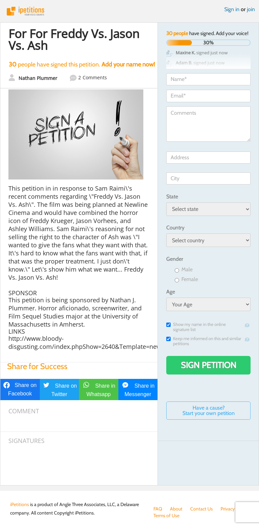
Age (170, 291)
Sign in (231, 9)
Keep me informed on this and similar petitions (203, 341)
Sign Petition (208, 365)
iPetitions (129, 11)
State (172, 196)
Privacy (228, 509)
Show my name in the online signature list (196, 327)
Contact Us (201, 509)
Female (186, 279)
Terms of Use (166, 515)
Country (175, 227)
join (251, 9)
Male (184, 270)
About (176, 509)
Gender (174, 259)
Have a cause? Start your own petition (208, 410)
